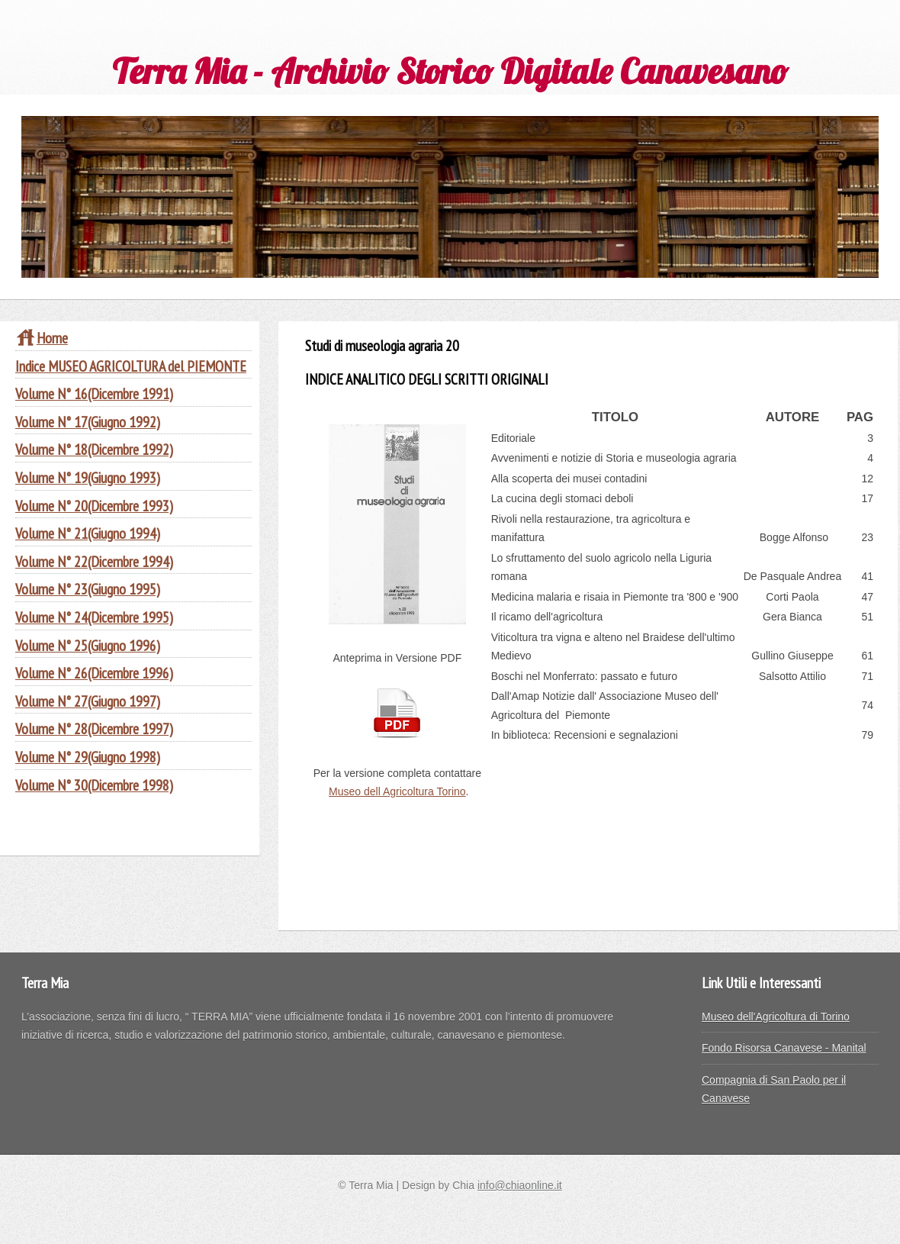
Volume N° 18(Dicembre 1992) (94, 449)
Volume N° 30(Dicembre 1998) (94, 784)
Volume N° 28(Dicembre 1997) (94, 728)
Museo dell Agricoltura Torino (397, 791)
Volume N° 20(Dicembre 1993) (94, 505)
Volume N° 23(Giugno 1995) (87, 588)
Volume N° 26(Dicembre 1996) (94, 672)
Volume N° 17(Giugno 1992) (87, 421)
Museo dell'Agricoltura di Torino (776, 1016)
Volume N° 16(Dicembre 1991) (94, 393)
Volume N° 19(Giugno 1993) (87, 477)
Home (41, 337)
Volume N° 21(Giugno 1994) (87, 533)
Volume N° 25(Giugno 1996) (87, 645)
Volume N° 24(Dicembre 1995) (94, 617)
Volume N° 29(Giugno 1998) (87, 756)
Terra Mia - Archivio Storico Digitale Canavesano (450, 70)
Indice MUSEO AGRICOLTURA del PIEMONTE (130, 365)
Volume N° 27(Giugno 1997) (87, 701)
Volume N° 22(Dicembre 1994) (94, 561)
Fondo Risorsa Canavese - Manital (784, 1048)
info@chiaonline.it (519, 1185)
